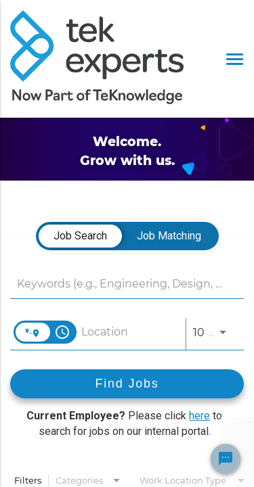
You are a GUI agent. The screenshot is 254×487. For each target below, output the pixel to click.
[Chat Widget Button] (225, 458)
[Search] (127, 383)
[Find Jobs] (127, 383)
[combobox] (120, 283)
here (199, 415)
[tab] (80, 236)
